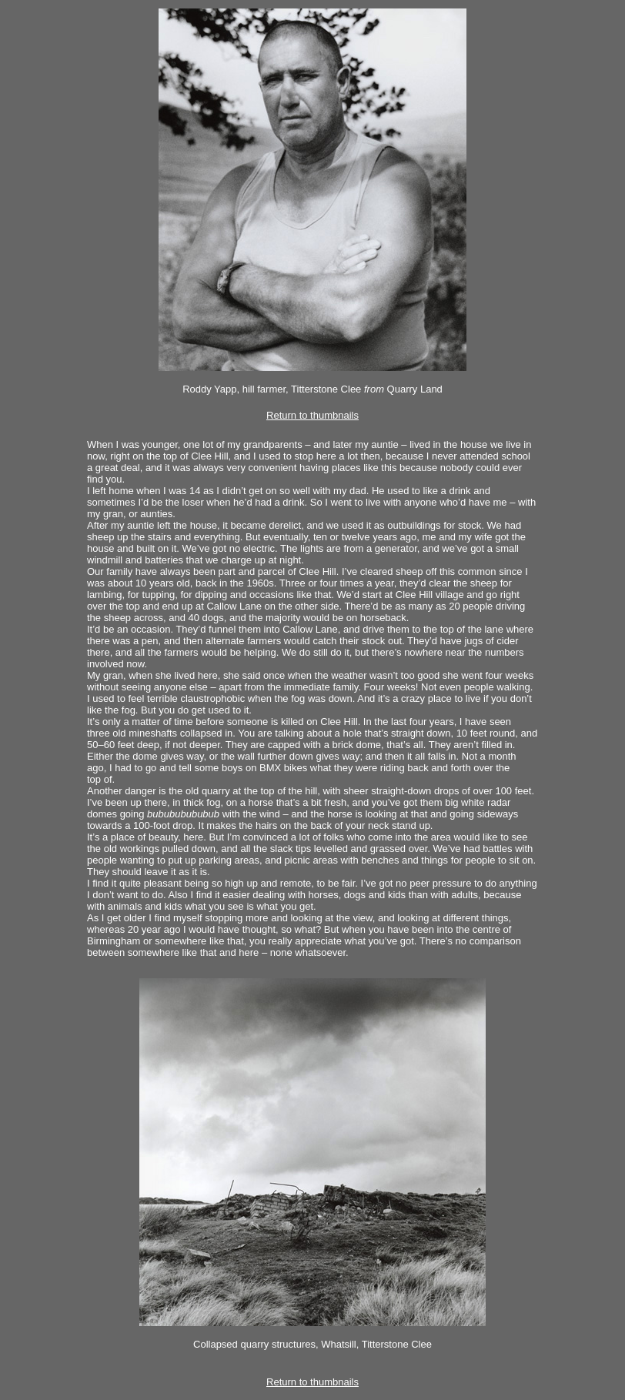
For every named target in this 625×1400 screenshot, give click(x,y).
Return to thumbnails (312, 415)
